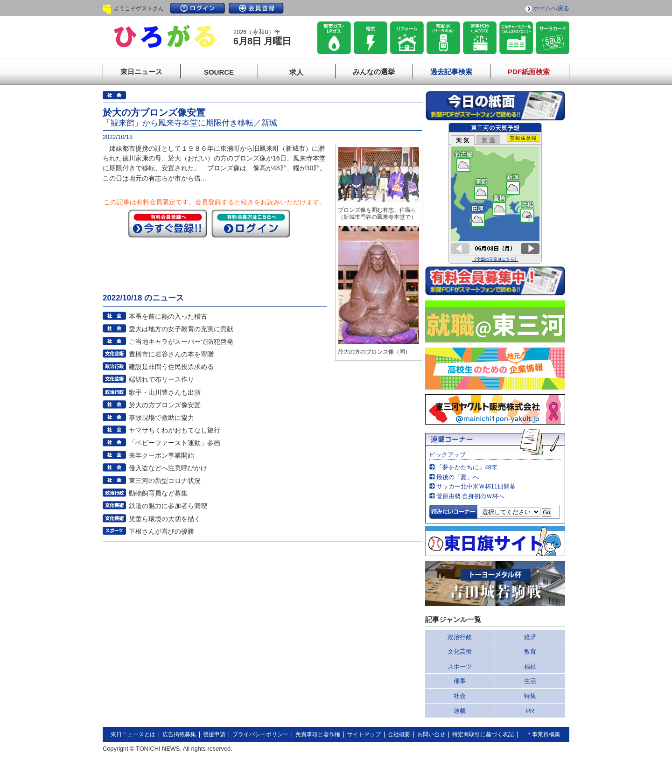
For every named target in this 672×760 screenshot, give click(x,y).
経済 (530, 637)
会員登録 (256, 8)
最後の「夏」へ (457, 477)
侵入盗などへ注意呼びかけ (168, 468)
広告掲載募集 (179, 734)
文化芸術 (460, 651)
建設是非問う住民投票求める (171, 366)
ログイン (197, 8)
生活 (530, 680)
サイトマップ (364, 734)
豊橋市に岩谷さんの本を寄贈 (171, 354)
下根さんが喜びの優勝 (161, 531)
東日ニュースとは (133, 734)
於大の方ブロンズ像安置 (165, 405)
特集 (530, 695)
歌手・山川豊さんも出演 (165, 392)
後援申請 (214, 734)
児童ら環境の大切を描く (165, 519)
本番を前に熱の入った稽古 (168, 316)
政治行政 (460, 637)
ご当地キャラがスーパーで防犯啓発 (181, 341)
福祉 (530, 666)
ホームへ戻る (551, 8)
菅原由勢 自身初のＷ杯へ (470, 496)
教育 (530, 651)
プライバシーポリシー (260, 734)
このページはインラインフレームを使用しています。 (495, 193)
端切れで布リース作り (161, 379)
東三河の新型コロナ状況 (165, 480)
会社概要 (399, 734)
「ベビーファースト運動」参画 (174, 442)
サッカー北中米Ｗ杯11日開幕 (476, 486)
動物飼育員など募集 (158, 493)
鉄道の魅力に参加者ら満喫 (168, 505)
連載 (460, 710)
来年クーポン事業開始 (161, 455)
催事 (460, 680)
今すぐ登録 (167, 223)
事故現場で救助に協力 (161, 417)
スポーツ (460, 666)
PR (530, 710)
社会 (460, 695)
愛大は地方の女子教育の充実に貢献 (181, 329)
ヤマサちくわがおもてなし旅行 (174, 430)
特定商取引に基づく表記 (483, 734)
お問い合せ (431, 734)
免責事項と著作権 (317, 734)
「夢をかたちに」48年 (466, 467)
